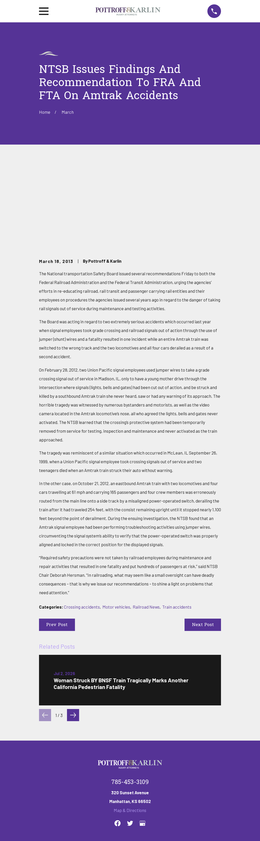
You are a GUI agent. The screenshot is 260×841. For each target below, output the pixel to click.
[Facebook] (117, 744)
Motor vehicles (116, 528)
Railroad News (146, 528)
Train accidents (176, 528)
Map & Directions (130, 731)
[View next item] (73, 636)
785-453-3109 (130, 704)
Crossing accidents (82, 528)
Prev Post (57, 546)
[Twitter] (130, 744)
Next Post (203, 546)
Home (44, 780)
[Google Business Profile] (142, 744)
